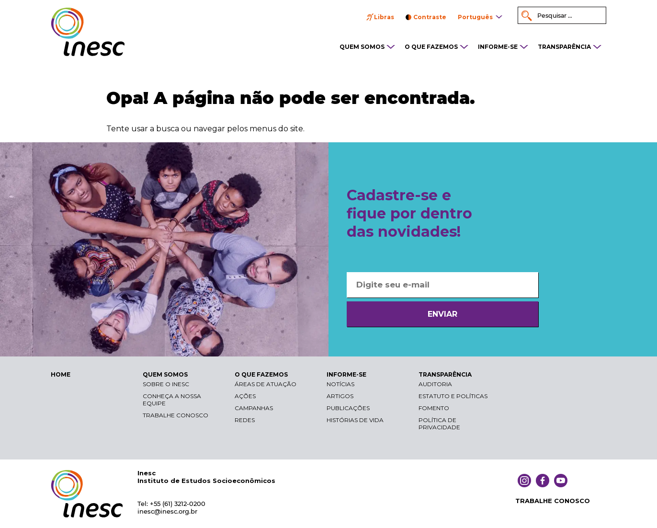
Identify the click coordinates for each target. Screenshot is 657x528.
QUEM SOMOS (362, 46)
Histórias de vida (355, 420)
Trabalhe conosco (175, 415)
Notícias (340, 384)
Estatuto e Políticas (453, 396)
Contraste (429, 17)
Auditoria (435, 384)
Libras (384, 17)
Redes (245, 420)
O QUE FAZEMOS (431, 46)
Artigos (340, 396)
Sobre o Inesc (166, 384)
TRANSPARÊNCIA (564, 46)
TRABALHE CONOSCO (552, 501)
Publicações (348, 408)
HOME (60, 374)
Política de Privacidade (439, 423)
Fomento (434, 408)
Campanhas (254, 408)
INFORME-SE (498, 46)
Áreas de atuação (265, 384)
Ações (245, 396)
